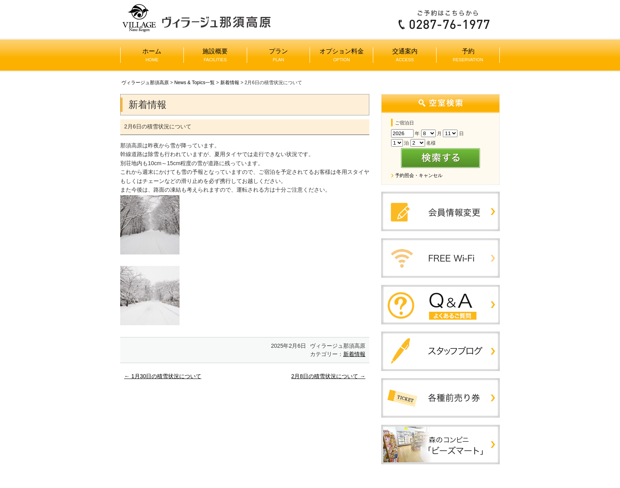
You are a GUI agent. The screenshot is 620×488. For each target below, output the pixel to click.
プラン (278, 55)
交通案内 (405, 55)
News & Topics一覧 (194, 82)
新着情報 (229, 82)
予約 (468, 55)
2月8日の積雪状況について (328, 376)
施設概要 (215, 55)
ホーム (151, 55)
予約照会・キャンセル (418, 175)
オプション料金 (341, 55)
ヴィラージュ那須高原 (145, 82)
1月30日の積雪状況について (162, 376)
